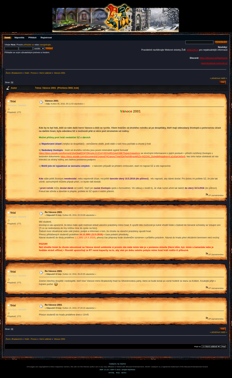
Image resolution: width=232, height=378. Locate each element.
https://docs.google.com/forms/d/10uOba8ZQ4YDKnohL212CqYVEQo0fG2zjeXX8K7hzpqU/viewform (89, 153)
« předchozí (215, 78)
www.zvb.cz (192, 50)
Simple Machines (128, 370)
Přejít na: (197, 347)
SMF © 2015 (115, 370)
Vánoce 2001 (52, 101)
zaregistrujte (45, 45)
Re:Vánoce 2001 (53, 212)
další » (224, 78)
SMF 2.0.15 (104, 370)
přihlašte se (29, 45)
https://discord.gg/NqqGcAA (213, 58)
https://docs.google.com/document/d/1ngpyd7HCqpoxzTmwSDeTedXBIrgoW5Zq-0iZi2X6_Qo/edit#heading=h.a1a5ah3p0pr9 (123, 156)
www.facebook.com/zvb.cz (214, 63)
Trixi (13, 101)
